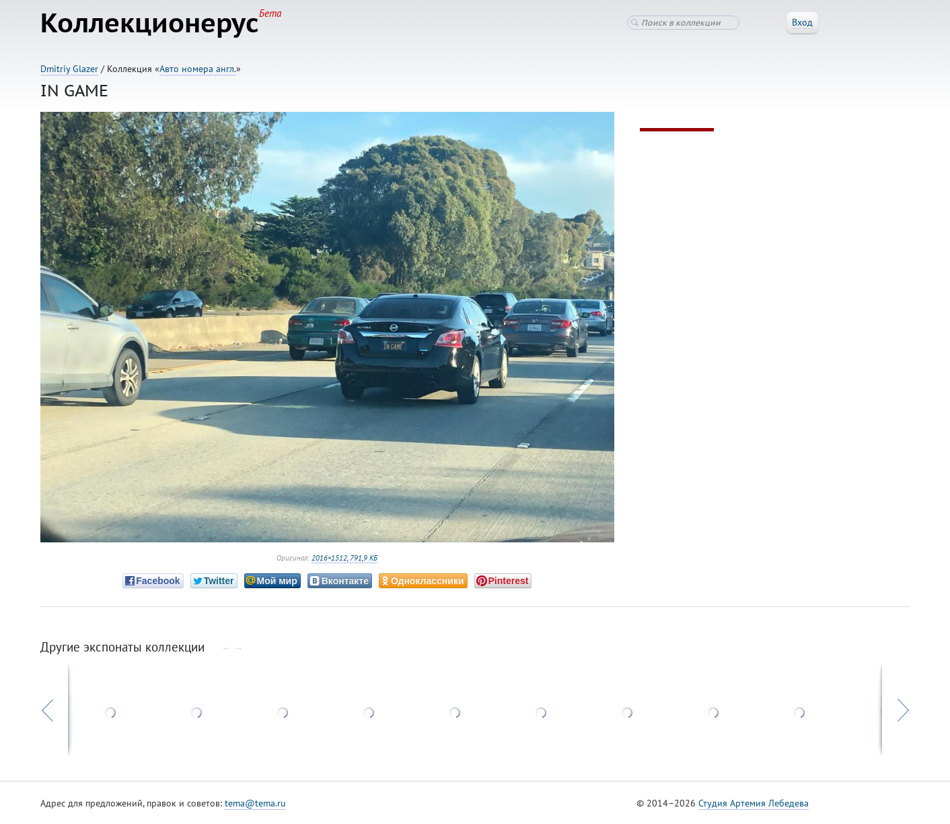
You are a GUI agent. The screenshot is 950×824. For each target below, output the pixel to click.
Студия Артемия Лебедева (753, 803)
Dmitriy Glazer (69, 69)
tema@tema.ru (255, 803)
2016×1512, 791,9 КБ (344, 558)
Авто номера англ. (197, 69)
